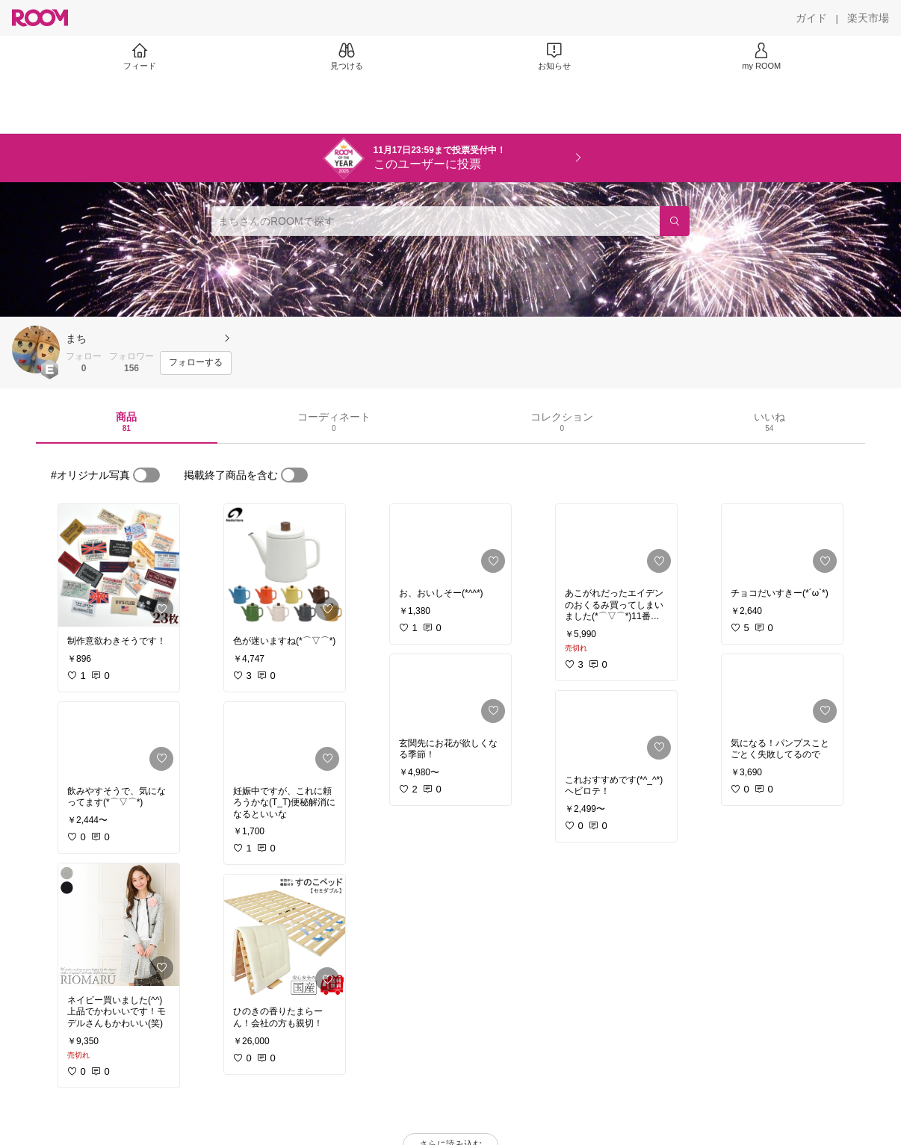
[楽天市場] (868, 18)
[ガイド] (811, 18)
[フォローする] (196, 363)
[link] (118, 565)
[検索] (675, 221)
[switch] (146, 475)
